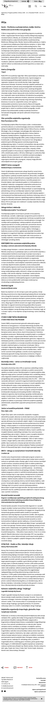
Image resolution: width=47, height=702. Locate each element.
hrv (41, 6)
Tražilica (37, 6)
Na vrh (30, 667)
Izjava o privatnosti (40, 691)
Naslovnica (4, 13)
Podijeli (7, 667)
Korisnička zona (41, 678)
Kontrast (25, 1)
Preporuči (20, 667)
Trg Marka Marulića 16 (7, 679)
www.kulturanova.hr (8, 688)
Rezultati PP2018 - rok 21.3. (36, 13)
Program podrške (12, 13)
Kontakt (43, 680)
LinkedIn (2, 691)
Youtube (5, 691)
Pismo (38, 1)
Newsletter (42, 682)
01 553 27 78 (7, 684)
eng (44, 6)
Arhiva (19, 13)
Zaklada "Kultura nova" (7, 6)
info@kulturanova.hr (8, 686)
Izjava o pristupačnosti (39, 689)
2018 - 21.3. (25, 13)
